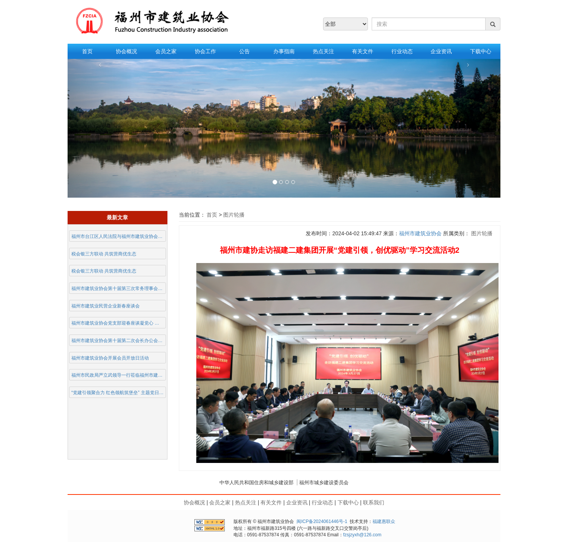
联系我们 (373, 502)
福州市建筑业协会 (420, 233)
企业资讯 (441, 51)
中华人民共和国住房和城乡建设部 (256, 482)
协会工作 (205, 51)
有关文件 (362, 51)
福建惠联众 (383, 521)
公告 (244, 51)
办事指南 (284, 51)
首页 (87, 51)
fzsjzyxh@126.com (362, 534)
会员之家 (166, 51)
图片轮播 (233, 215)
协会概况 (126, 51)
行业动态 (402, 51)
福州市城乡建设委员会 (324, 482)
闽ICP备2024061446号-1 (322, 521)
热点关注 (323, 51)
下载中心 (480, 51)
